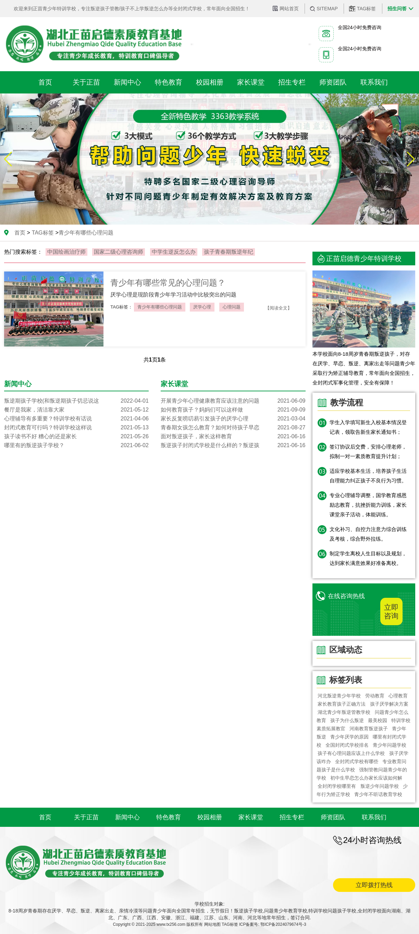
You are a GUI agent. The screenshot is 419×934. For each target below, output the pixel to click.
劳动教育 (375, 695)
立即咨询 (391, 611)
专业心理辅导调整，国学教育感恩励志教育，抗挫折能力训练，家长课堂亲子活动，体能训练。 (368, 504)
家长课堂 (250, 817)
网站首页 (289, 8)
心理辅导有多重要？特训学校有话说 (76, 418)
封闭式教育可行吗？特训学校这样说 (76, 427)
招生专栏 (292, 817)
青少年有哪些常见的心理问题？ (167, 282)
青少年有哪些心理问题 (159, 307)
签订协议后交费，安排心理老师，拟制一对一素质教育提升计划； (368, 451)
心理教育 (398, 695)
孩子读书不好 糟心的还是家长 (76, 436)
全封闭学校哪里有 (337, 786)
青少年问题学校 (389, 745)
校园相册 (209, 817)
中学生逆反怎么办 (174, 252)
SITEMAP (327, 8)
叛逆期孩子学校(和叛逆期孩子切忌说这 (76, 400)
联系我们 (374, 817)
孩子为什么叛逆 (347, 720)
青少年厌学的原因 (349, 737)
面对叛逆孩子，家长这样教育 (233, 436)
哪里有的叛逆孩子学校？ (76, 445)
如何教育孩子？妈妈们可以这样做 (233, 409)
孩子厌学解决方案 (389, 704)
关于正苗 (86, 817)
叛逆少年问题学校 (379, 786)
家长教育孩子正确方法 (342, 704)
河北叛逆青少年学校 (339, 695)
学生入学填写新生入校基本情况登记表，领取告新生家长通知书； (368, 427)
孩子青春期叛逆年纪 (228, 252)
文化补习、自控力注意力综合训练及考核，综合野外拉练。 (368, 534)
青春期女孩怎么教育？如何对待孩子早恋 (233, 427)
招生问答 (397, 8)
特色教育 (168, 817)
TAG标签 (366, 8)
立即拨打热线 (374, 885)
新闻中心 (127, 817)
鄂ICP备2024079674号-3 (283, 924)
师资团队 (333, 817)
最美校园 (378, 720)
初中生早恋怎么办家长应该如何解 (366, 778)
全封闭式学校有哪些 (357, 761)
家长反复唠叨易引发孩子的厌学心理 (233, 418)
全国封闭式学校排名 (347, 745)
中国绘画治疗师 (66, 252)
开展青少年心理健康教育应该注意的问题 (233, 400)
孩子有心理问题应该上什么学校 (351, 753)
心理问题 (232, 307)
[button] (411, 159)
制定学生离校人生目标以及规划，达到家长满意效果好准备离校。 (368, 558)
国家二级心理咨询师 (118, 252)
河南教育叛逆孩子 (368, 728)
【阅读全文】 (278, 308)
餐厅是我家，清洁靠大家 (76, 409)
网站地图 (212, 924)
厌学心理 (202, 307)
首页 (19, 233)
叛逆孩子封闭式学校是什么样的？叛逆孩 (233, 445)
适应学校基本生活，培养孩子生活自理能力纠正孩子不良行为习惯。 (368, 475)
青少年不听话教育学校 (378, 794)
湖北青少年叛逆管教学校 (344, 712)
